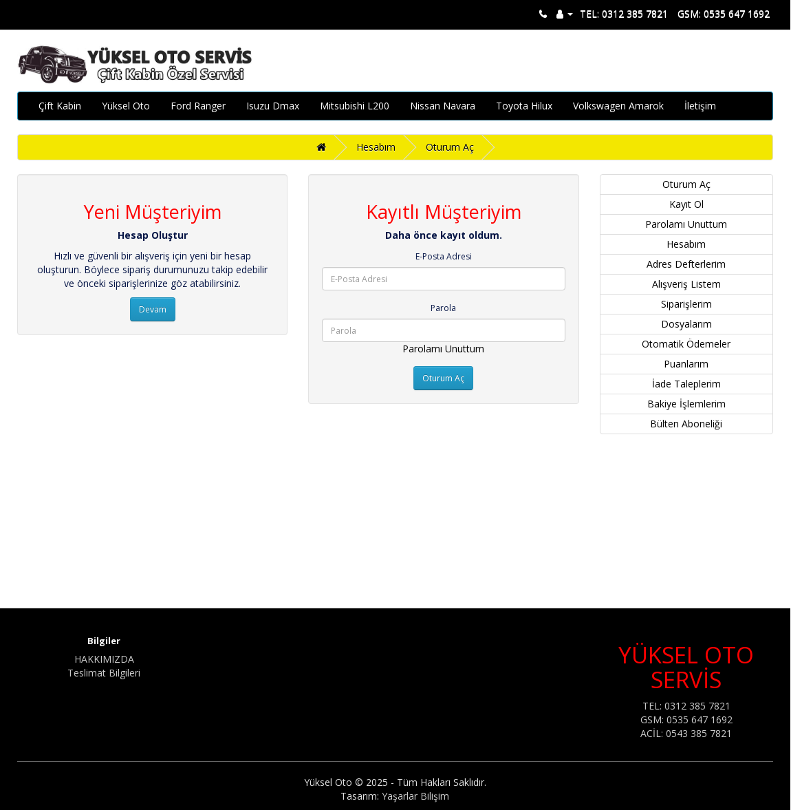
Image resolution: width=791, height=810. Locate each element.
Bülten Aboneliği (686, 423)
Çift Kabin (60, 105)
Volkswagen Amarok (618, 105)
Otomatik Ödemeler (686, 343)
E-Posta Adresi (443, 256)
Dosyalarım (686, 323)
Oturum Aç (450, 146)
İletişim (700, 105)
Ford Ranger (198, 105)
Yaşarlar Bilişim (415, 795)
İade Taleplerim (686, 383)
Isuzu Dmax (272, 105)
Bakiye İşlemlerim (686, 403)
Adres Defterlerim (686, 263)
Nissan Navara (442, 105)
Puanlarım (686, 363)
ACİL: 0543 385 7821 (686, 733)
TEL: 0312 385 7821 (624, 13)
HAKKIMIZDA (104, 658)
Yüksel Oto (126, 105)
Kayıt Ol (686, 204)
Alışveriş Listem (686, 283)
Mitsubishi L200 (354, 105)
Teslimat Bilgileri (103, 672)
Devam (152, 309)
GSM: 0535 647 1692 (724, 13)
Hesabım (376, 146)
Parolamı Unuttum (443, 348)
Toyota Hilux (524, 105)
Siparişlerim (686, 303)
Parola (443, 308)
